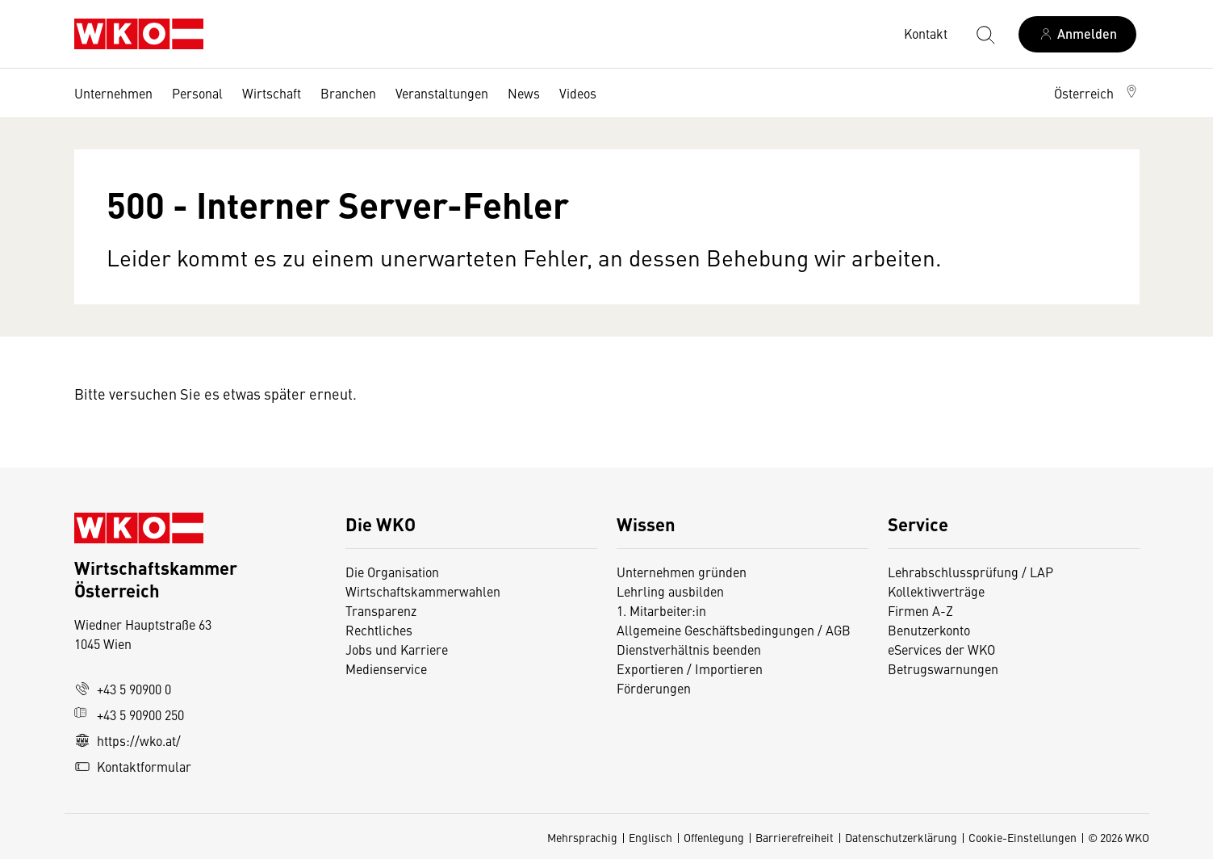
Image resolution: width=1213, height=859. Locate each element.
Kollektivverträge (936, 591)
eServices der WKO (941, 649)
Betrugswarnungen (945, 668)
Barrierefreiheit (794, 837)
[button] (1097, 93)
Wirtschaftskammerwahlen (422, 591)
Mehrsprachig (582, 837)
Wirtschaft (271, 93)
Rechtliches (378, 630)
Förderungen (654, 688)
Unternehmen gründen (682, 571)
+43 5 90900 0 (122, 689)
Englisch (650, 837)
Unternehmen (113, 93)
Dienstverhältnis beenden (689, 649)
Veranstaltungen (441, 93)
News (524, 93)
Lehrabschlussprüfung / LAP (970, 571)
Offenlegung (714, 837)
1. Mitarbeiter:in (661, 610)
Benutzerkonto (929, 630)
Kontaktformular (132, 766)
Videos (577, 93)
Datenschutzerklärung (901, 837)
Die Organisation (392, 571)
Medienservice (386, 668)
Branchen (348, 93)
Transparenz (380, 610)
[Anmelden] (1077, 34)
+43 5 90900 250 (129, 714)
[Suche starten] (984, 33)
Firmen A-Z (920, 610)
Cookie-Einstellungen (1022, 837)
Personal (197, 93)
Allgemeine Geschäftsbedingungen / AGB (734, 630)
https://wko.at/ (127, 740)
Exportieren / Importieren (690, 668)
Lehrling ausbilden (670, 591)
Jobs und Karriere (396, 649)
